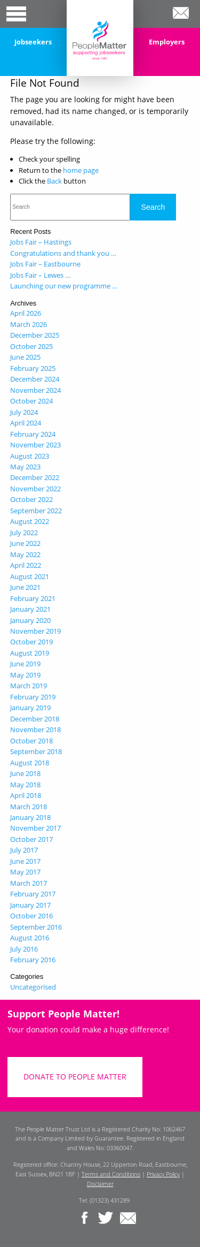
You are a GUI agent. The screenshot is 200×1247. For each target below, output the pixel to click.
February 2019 (32, 697)
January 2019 (30, 707)
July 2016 (24, 949)
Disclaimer (100, 1184)
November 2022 (35, 488)
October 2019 (31, 642)
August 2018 (29, 762)
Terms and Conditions (111, 1174)
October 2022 (31, 499)
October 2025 (31, 346)
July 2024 (24, 412)
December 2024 (34, 379)
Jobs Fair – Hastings (40, 242)
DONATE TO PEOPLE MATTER (74, 1076)
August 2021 (29, 576)
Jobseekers (33, 42)
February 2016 (32, 959)
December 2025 (34, 335)
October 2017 (31, 839)
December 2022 (34, 477)
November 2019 (35, 631)
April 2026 (25, 313)
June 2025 (25, 357)
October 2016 (31, 916)
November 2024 (35, 390)
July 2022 (24, 532)
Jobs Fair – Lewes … (40, 275)
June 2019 (25, 663)
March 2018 (28, 806)
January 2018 (30, 817)
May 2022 (25, 554)
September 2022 (36, 510)
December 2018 (34, 719)
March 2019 (28, 685)
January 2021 (30, 609)
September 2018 (36, 751)
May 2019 (25, 675)
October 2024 (31, 401)
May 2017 (25, 872)
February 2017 (32, 894)
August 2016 (29, 937)
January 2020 (30, 620)
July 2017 (24, 850)
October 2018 (31, 741)
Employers (167, 42)
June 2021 (25, 587)
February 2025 (32, 368)
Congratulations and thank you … (63, 253)
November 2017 (35, 828)
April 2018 (25, 795)
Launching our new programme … (63, 286)
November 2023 (35, 445)
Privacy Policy (163, 1174)
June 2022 (25, 543)
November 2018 (35, 729)
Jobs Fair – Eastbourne (45, 264)
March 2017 (28, 883)
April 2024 (25, 423)
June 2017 (25, 861)
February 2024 (32, 434)
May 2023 (25, 467)
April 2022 (25, 565)
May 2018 (25, 784)
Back (54, 181)
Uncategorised (33, 987)
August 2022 (29, 521)
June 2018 (25, 773)
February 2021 (32, 598)
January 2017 (30, 905)
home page (81, 170)
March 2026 (28, 324)
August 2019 (29, 653)
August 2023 (29, 456)
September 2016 (36, 927)
